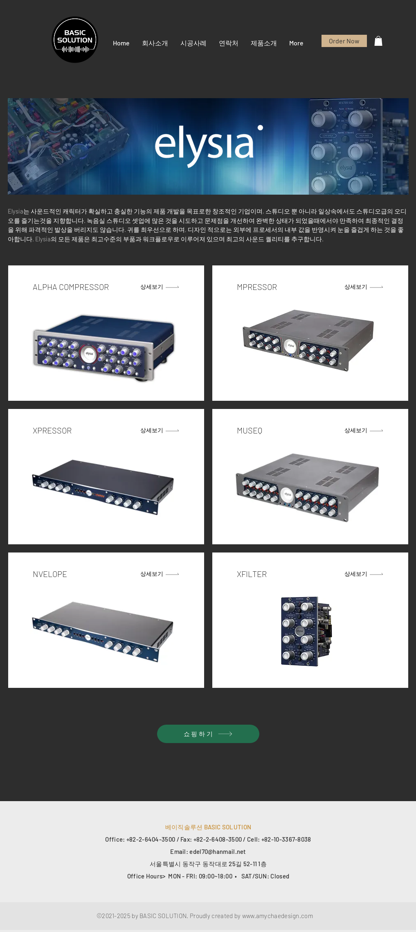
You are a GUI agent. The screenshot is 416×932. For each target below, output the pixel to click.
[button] (155, 43)
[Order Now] (344, 41)
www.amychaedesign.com (277, 915)
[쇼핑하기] (208, 734)
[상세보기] (160, 286)
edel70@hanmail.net (217, 851)
